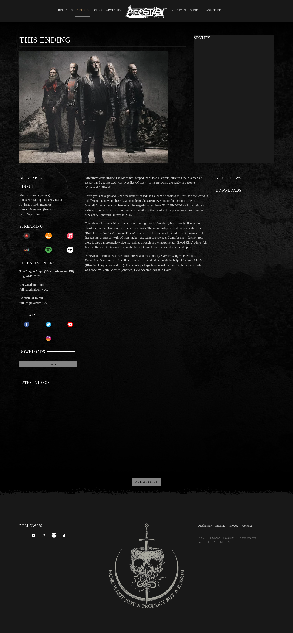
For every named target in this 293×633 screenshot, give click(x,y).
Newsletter (211, 10)
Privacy (233, 524)
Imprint (219, 524)
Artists (83, 10)
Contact (179, 10)
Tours (97, 10)
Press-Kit (48, 364)
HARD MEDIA (220, 540)
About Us (113, 10)
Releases (65, 10)
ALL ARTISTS (146, 480)
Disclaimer (204, 524)
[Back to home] (146, 11)
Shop (194, 10)
